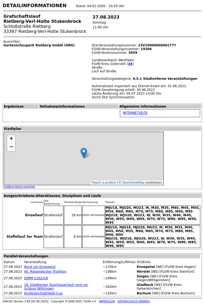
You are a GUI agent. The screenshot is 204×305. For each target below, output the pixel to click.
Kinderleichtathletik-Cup (43, 293)
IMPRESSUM (107, 301)
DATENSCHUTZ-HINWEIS (134, 301)
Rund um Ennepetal (40, 267)
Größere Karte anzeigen (19, 186)
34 (130, 64)
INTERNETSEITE (135, 113)
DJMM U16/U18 (36, 278)
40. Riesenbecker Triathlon (45, 271)
